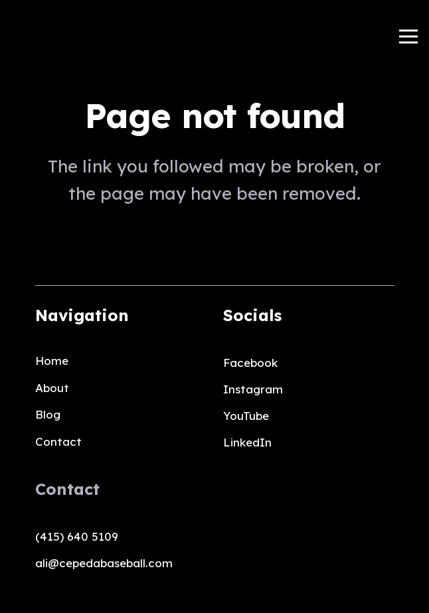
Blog (47, 414)
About (52, 388)
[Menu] (408, 36)
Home (51, 361)
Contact (58, 441)
